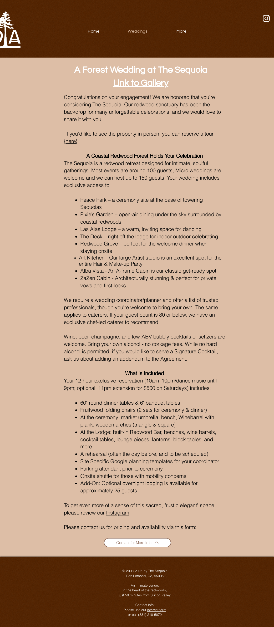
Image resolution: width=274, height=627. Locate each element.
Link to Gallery (140, 83)
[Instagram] (266, 18)
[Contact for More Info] (137, 542)
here (71, 141)
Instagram (117, 512)
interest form (156, 610)
